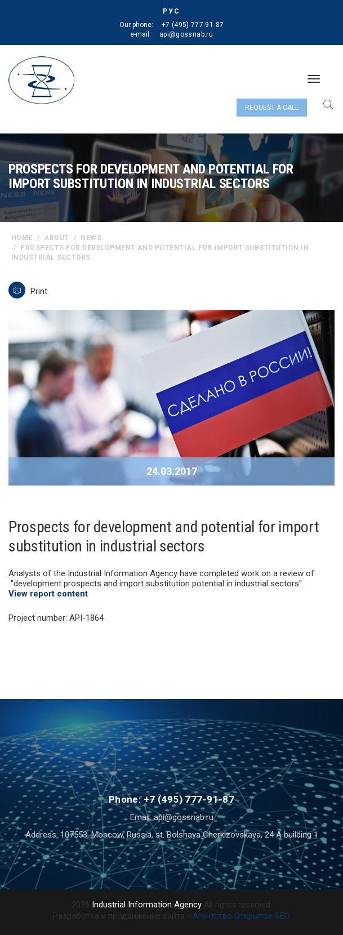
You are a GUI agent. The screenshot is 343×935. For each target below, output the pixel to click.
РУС (171, 11)
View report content (48, 594)
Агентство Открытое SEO (241, 916)
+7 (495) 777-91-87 (193, 25)
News (91, 238)
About (56, 238)
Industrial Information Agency (147, 905)
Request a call (272, 108)
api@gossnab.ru (186, 34)
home (22, 238)
